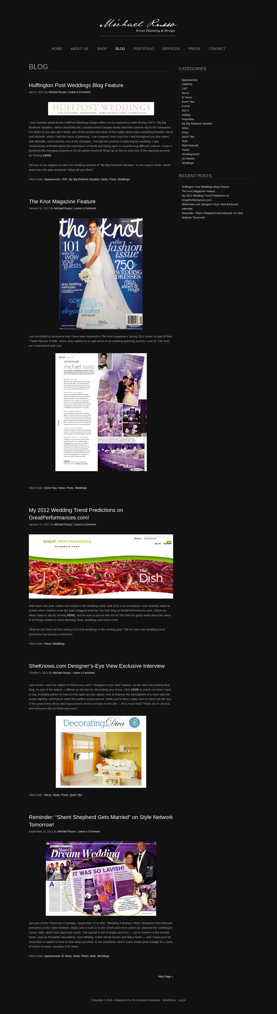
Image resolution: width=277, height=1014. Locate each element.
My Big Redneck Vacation (84, 179)
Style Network (190, 145)
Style (93, 956)
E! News (67, 956)
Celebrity (187, 84)
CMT (64, 179)
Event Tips (50, 487)
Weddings (124, 179)
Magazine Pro (123, 1000)
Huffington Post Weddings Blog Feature (76, 85)
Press (112, 179)
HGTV (185, 110)
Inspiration (188, 119)
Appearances (52, 179)
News (104, 179)
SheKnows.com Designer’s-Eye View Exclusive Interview (97, 666)
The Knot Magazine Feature (62, 201)
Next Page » (165, 976)
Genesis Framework (148, 1000)
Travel (185, 149)
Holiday (186, 114)
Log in (182, 1000)
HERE (47, 155)
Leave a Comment (79, 92)
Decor (47, 794)
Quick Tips (76, 794)
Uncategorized (190, 154)
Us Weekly (188, 158)
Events (186, 106)
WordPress (169, 1000)
